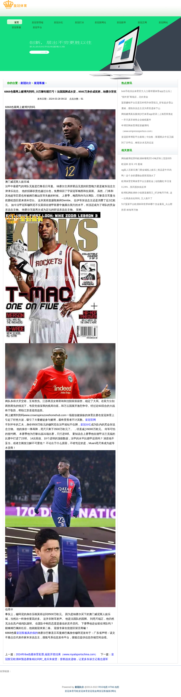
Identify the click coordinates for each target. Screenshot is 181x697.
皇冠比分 (25, 83)
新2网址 (112, 691)
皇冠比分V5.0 (107, 68)
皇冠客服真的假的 (27, 632)
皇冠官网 (90, 419)
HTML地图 (113, 687)
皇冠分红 (85, 424)
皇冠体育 (83, 691)
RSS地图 (103, 687)
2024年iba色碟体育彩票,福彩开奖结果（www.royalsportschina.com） (57, 654)
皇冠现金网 (93, 691)
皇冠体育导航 (71, 691)
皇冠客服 (39, 83)
